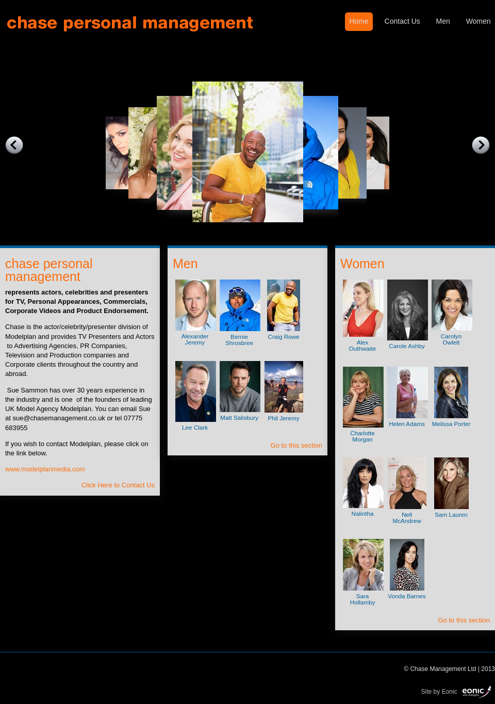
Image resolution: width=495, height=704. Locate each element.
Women (478, 21)
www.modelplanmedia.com (45, 469)
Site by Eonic (439, 691)
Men (443, 21)
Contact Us (402, 21)
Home (358, 21)
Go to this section (296, 445)
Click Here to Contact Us (118, 485)
